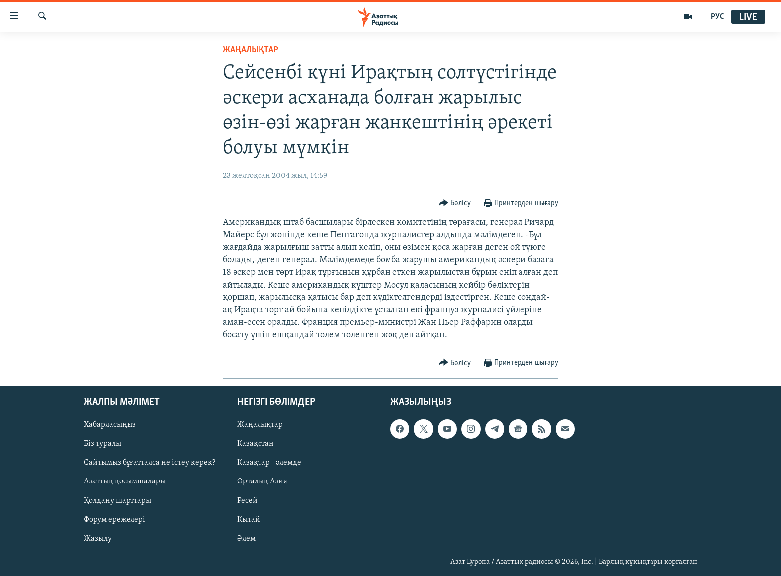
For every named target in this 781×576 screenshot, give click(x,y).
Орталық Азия (262, 481)
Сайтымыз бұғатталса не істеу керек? (149, 463)
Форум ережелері (114, 519)
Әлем (246, 538)
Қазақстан (255, 444)
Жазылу (98, 538)
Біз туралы (102, 444)
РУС (717, 17)
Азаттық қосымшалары (125, 481)
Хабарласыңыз (110, 425)
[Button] (455, 203)
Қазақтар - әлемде (269, 463)
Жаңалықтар (260, 425)
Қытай (248, 519)
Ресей (247, 500)
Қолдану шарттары (117, 500)
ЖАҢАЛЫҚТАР (250, 50)
